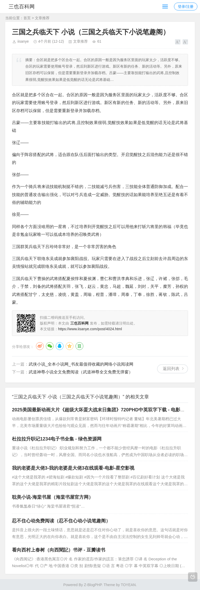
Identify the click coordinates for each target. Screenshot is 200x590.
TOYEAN (128, 585)
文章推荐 (42, 18)
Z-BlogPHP (93, 585)
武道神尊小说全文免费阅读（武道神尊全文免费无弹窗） (81, 372)
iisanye (23, 41)
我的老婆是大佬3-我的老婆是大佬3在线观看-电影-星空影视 (73, 468)
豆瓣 (79, 346)
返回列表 (171, 368)
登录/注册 (185, 6)
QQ (60, 346)
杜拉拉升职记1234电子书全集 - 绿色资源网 (57, 439)
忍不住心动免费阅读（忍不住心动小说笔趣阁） (61, 520)
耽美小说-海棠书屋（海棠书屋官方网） (52, 497)
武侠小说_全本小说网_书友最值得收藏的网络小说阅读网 (81, 364)
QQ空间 (69, 346)
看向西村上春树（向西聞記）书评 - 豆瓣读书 (58, 550)
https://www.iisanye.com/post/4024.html (90, 329)
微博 (40, 346)
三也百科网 (23, 6)
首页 (27, 18)
